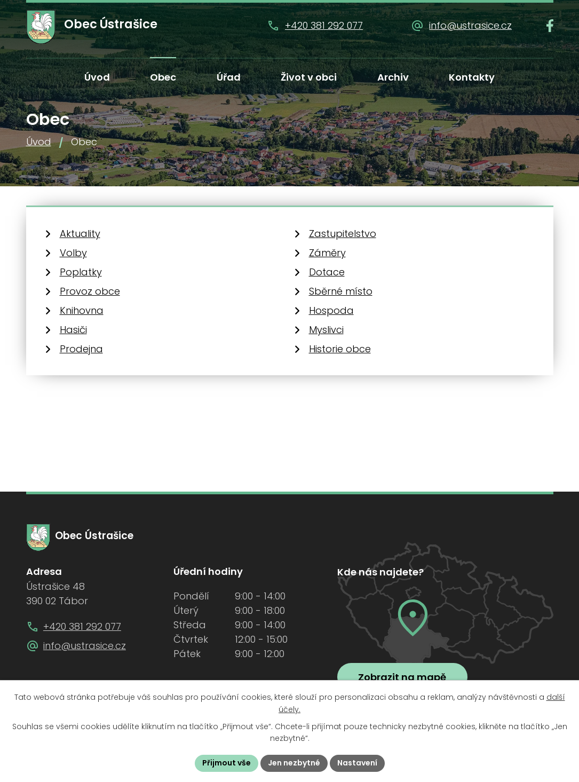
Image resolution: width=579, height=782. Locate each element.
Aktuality (80, 233)
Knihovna (82, 310)
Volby (73, 252)
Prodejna (81, 349)
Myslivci (326, 329)
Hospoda (331, 310)
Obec (163, 77)
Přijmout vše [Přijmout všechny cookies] (226, 762)
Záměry (327, 252)
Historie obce (340, 349)
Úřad (229, 77)
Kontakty (472, 77)
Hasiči (73, 329)
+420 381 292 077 (324, 25)
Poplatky (81, 272)
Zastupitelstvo (342, 233)
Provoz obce (90, 291)
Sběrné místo (340, 291)
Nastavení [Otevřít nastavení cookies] (357, 762)
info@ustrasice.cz (470, 25)
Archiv (393, 77)
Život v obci (309, 77)
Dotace (327, 272)
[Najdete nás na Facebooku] (549, 25)
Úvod (97, 77)
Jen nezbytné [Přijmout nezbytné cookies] (294, 762)
